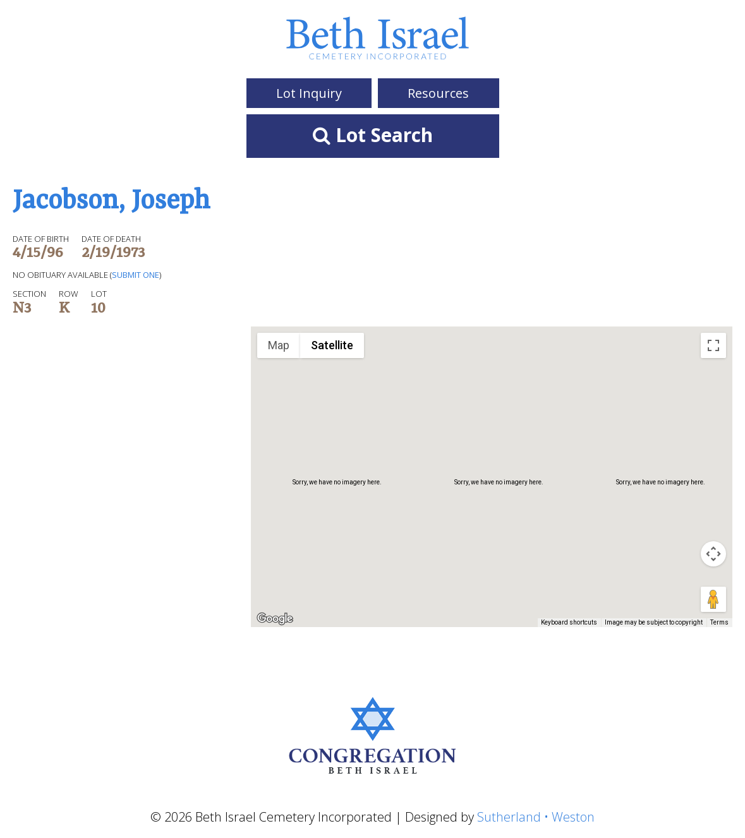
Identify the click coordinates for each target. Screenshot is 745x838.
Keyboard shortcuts (569, 622)
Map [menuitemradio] (278, 345)
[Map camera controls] (713, 553)
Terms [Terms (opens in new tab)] (719, 622)
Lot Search (373, 135)
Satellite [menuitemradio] (332, 345)
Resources (438, 93)
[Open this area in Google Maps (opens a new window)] (275, 619)
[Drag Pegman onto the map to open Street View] (713, 599)
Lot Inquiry (309, 93)
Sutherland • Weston (536, 816)
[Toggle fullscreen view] (713, 345)
